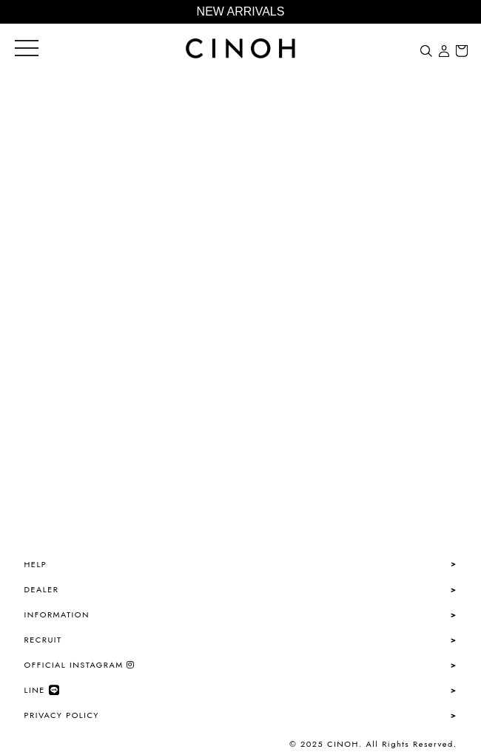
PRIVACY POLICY (61, 715)
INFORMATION (57, 614)
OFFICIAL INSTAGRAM (79, 665)
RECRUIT (43, 640)
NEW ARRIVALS (241, 11)
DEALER (41, 589)
